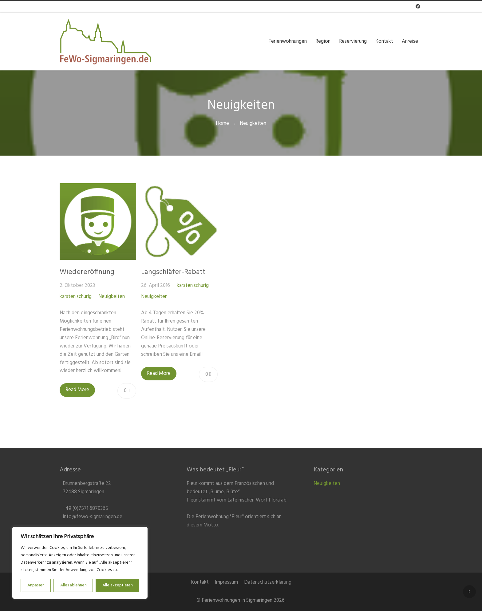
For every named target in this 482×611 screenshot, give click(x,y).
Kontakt (384, 41)
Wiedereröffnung (87, 272)
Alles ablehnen (73, 585)
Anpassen (36, 585)
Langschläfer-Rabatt (173, 272)
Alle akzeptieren (117, 585)
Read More (77, 390)
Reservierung (353, 41)
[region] (80, 563)
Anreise (410, 41)
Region (322, 41)
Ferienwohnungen (287, 41)
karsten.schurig (76, 296)
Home (222, 123)
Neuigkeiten (253, 123)
